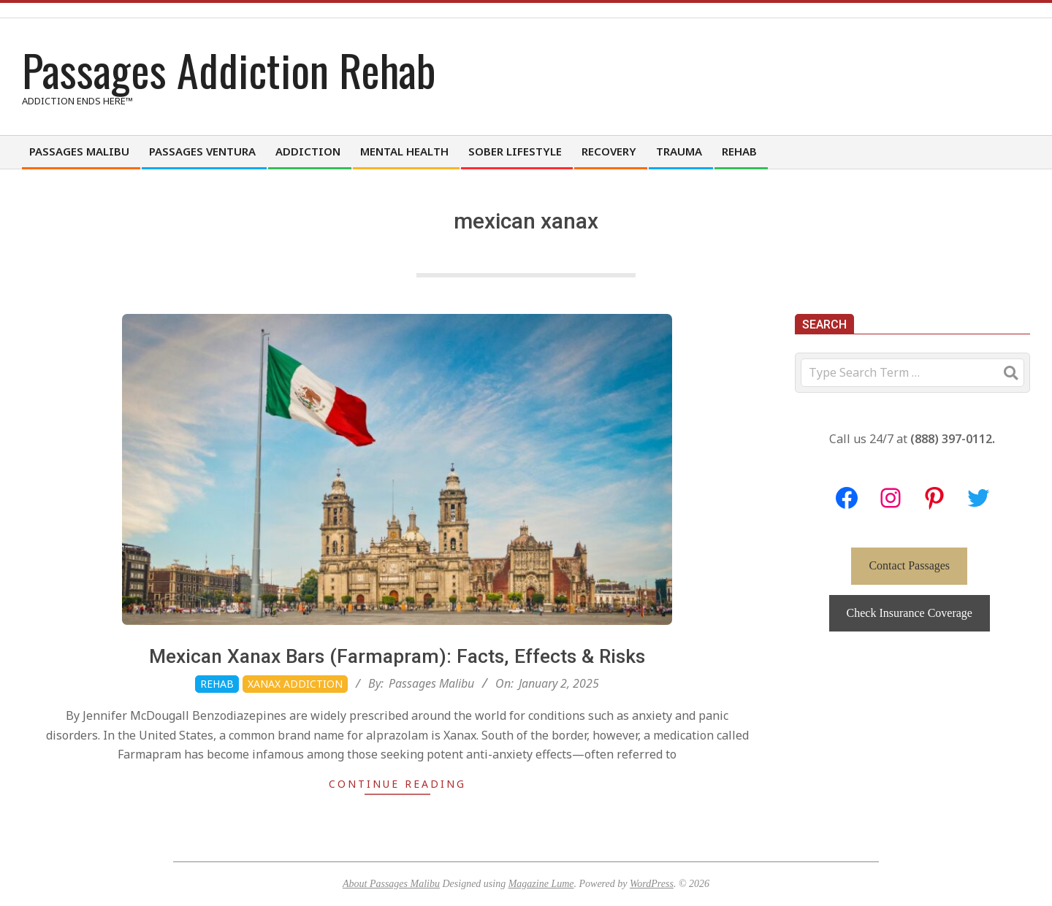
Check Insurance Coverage (909, 613)
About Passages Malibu (391, 883)
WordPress (652, 883)
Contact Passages (909, 565)
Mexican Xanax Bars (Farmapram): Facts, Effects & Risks (397, 656)
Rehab (217, 684)
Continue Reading (397, 784)
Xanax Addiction (295, 684)
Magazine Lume (541, 883)
